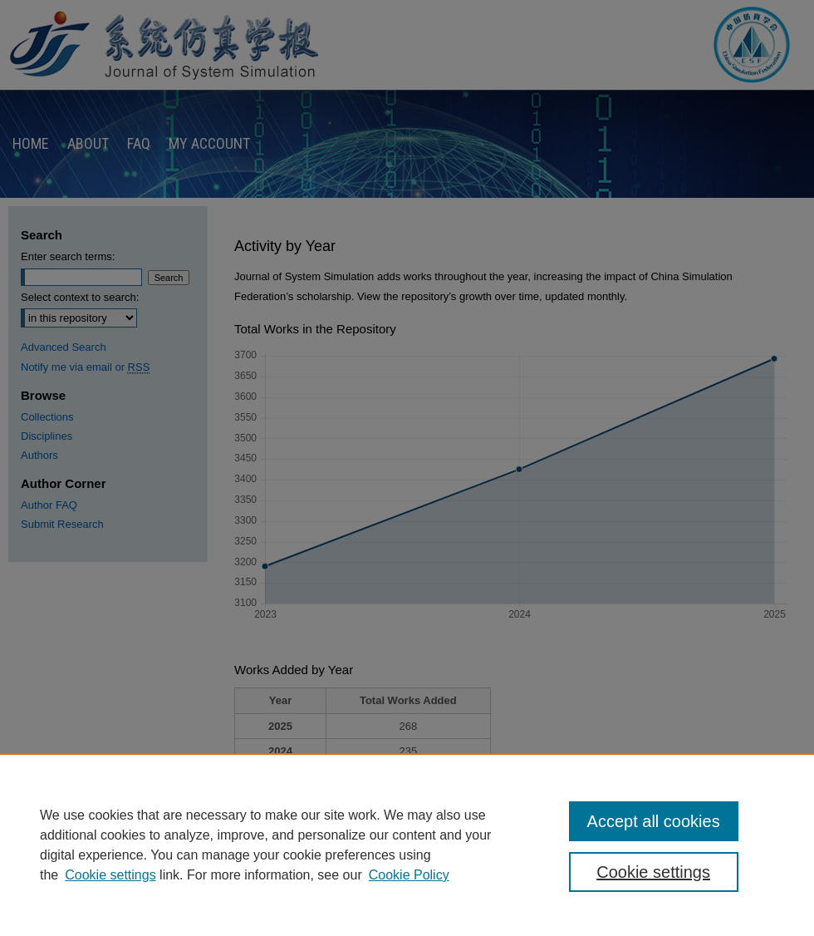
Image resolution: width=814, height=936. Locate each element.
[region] (407, 844)
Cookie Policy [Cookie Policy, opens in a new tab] (409, 875)
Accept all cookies (653, 821)
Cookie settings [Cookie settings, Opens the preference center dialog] (653, 872)
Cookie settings (110, 875)
